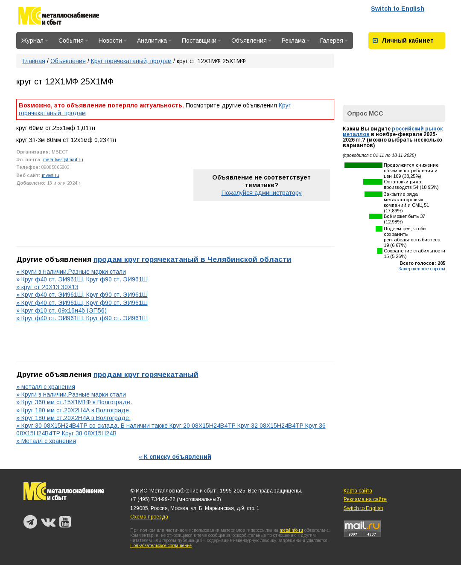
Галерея (334, 40)
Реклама (296, 40)
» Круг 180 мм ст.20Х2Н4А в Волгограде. (73, 410)
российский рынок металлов (393, 131)
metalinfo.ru (291, 530)
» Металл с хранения (46, 441)
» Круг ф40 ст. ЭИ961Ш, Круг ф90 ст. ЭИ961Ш (82, 279)
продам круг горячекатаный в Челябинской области (192, 259)
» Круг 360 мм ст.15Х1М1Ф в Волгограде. (74, 402)
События (73, 40)
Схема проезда (149, 517)
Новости (113, 40)
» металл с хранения (45, 386)
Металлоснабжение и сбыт (58, 17)
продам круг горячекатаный (145, 374)
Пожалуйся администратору (262, 192)
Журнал (34, 40)
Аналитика (154, 40)
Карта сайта (358, 491)
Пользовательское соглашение (161, 545)
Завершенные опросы (421, 268)
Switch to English (397, 8)
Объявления (251, 40)
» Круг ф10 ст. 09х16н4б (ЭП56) (61, 310)
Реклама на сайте (365, 499)
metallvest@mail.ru (63, 159)
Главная (34, 61)
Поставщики (201, 40)
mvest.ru (50, 175)
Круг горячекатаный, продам (131, 61)
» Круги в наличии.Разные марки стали (71, 271)
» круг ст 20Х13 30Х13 (47, 287)
